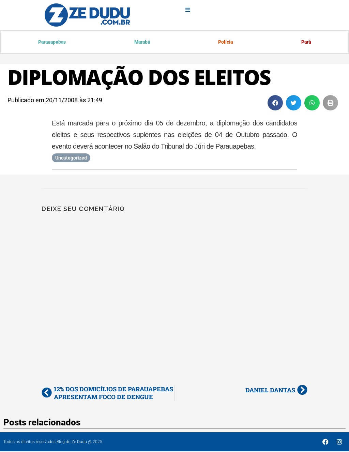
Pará (305, 42)
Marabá (142, 42)
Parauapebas (52, 42)
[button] (275, 103)
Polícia (225, 42)
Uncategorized (71, 158)
